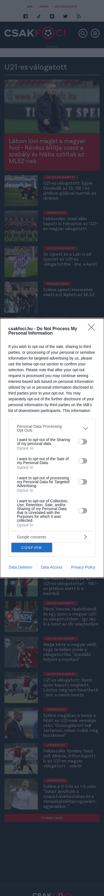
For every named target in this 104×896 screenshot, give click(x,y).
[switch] (82, 441)
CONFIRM (31, 547)
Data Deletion (20, 567)
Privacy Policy (83, 567)
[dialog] (52, 448)
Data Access (51, 567)
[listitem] (52, 428)
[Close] (93, 329)
